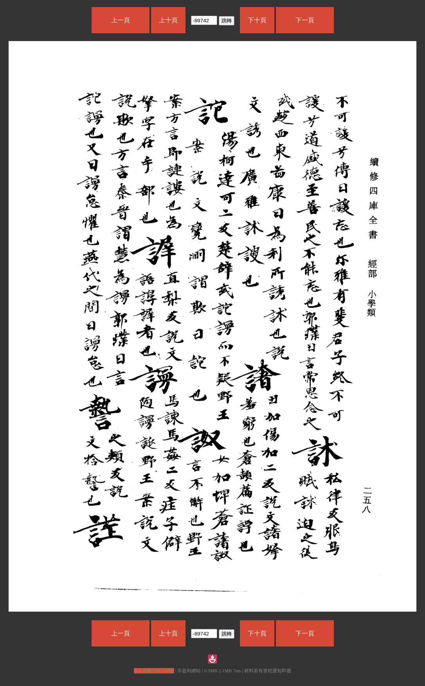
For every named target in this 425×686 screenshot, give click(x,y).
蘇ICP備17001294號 (154, 670)
